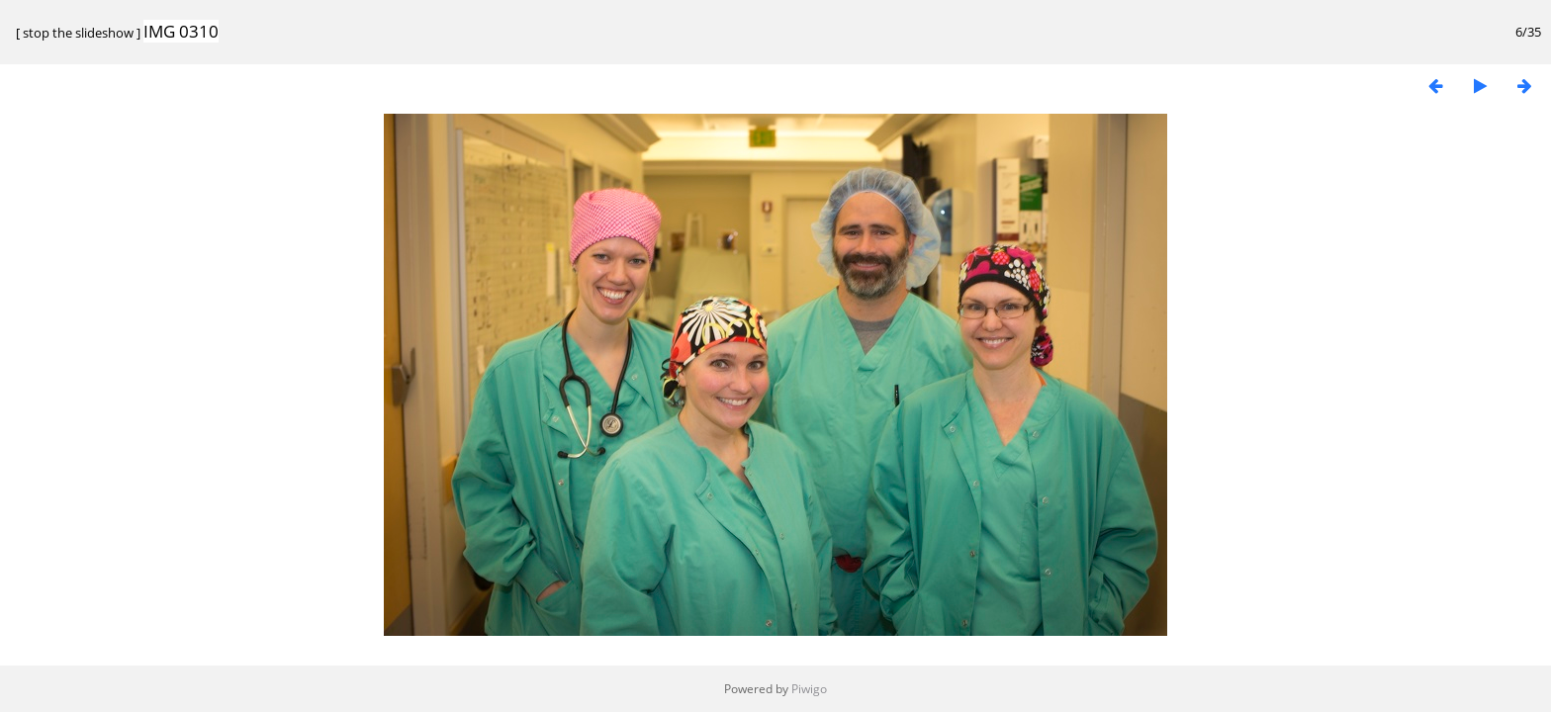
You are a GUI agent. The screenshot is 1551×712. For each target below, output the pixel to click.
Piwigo (809, 688)
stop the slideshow (78, 33)
